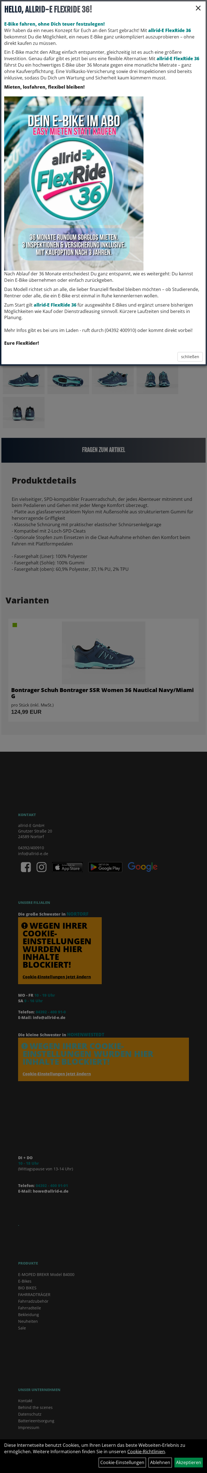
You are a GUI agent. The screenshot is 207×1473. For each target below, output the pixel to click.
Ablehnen (160, 1462)
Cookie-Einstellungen (122, 1462)
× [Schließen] (198, 7)
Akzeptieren (188, 1462)
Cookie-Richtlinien (146, 1451)
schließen (190, 356)
